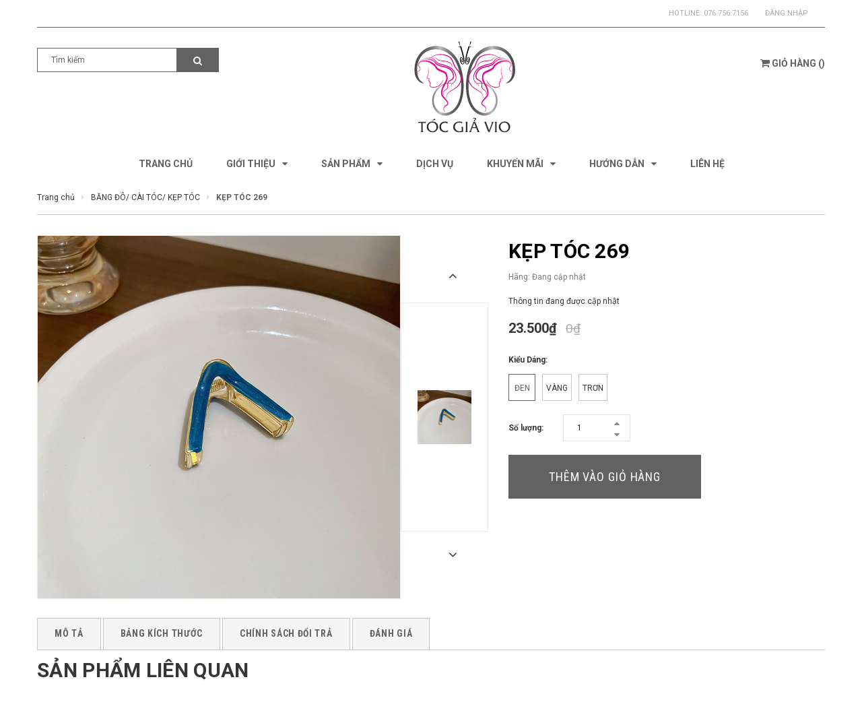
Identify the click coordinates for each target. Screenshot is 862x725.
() (792, 63)
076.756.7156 (726, 13)
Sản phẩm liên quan (142, 670)
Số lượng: (525, 428)
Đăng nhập (786, 13)
